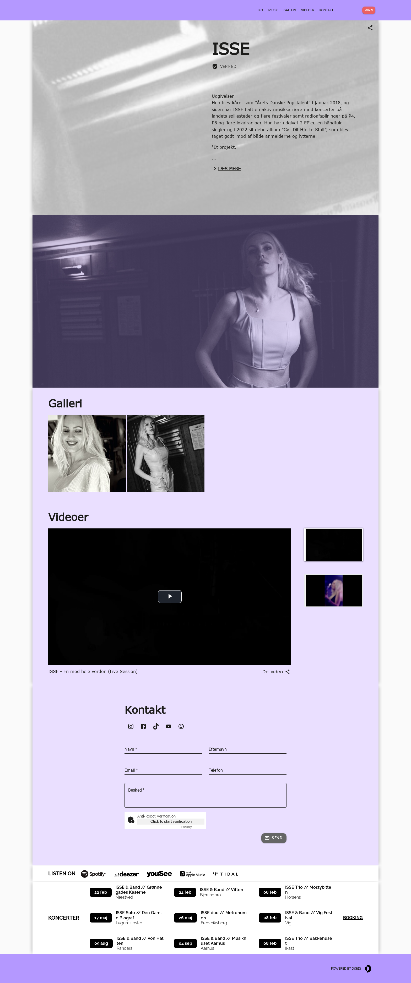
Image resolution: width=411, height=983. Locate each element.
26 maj (185, 917)
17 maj (100, 917)
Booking (353, 917)
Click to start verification (171, 821)
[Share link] (370, 27)
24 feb (185, 892)
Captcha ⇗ (192, 827)
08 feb (270, 892)
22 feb (100, 892)
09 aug (101, 943)
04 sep (185, 943)
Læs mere (226, 168)
